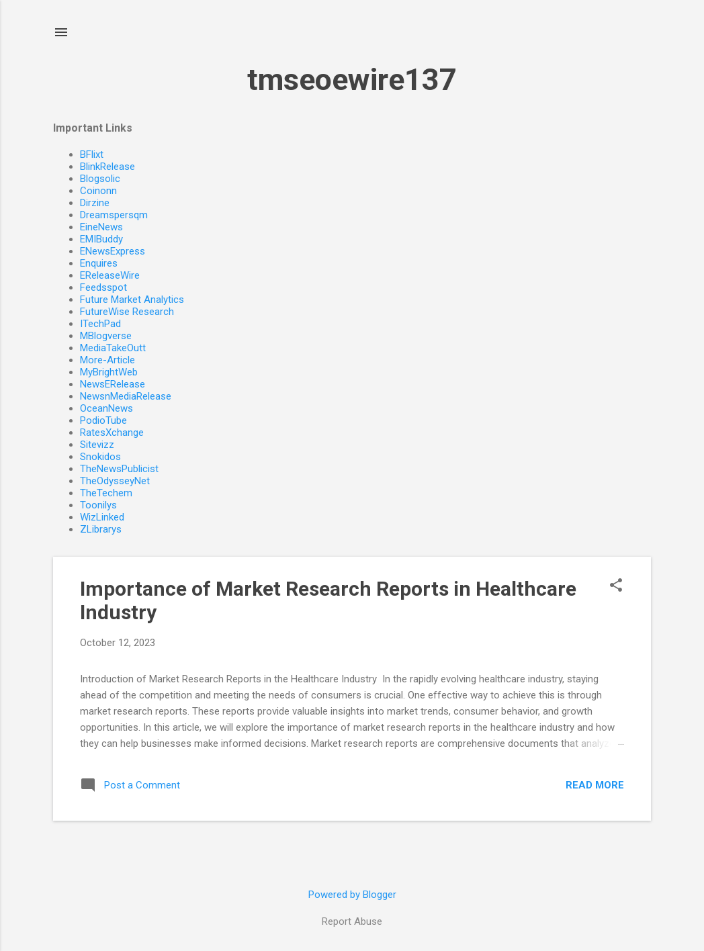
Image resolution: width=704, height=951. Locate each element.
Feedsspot (103, 287)
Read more (595, 785)
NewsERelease (112, 384)
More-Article (107, 360)
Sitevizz (97, 445)
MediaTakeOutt (113, 348)
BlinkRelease (107, 167)
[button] (616, 586)
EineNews (101, 227)
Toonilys (98, 505)
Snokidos (100, 457)
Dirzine (94, 203)
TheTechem (106, 493)
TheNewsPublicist (119, 469)
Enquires (99, 263)
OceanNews (106, 408)
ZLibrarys (101, 529)
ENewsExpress (112, 251)
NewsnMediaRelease (125, 396)
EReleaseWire (110, 275)
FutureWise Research (127, 312)
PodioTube (103, 420)
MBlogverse (106, 336)
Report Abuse (352, 921)
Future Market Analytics (132, 299)
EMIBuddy (101, 239)
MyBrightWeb (109, 372)
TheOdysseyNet (115, 481)
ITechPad (100, 324)
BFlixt (91, 154)
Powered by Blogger (352, 895)
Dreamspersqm (114, 215)
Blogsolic (100, 179)
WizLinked (102, 517)
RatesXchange (112, 432)
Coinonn (98, 191)
